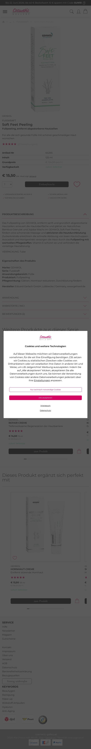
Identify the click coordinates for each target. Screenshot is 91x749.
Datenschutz (45, 410)
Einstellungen (42, 380)
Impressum (45, 406)
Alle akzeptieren (45, 398)
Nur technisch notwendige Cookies (45, 390)
